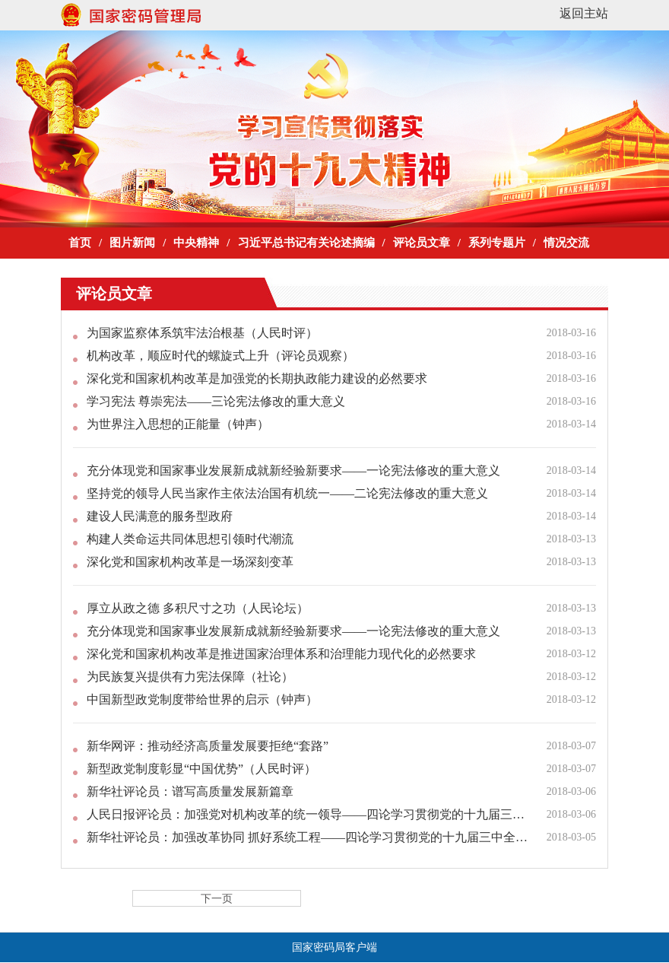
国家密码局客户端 (334, 947)
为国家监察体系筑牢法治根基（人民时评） (202, 332)
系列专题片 (496, 243)
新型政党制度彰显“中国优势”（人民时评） (201, 768)
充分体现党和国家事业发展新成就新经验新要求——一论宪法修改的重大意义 (293, 470)
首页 (79, 243)
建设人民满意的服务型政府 (160, 516)
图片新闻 (132, 243)
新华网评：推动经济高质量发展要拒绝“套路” (207, 745)
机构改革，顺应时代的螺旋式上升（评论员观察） (220, 355)
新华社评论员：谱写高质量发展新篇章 (190, 791)
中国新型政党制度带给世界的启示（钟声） (202, 699)
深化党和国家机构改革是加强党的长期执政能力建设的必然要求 (257, 378)
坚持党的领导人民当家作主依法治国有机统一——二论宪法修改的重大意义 (287, 493)
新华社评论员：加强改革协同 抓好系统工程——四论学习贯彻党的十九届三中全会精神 (309, 837)
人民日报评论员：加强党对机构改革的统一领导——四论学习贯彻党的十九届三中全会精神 (309, 814)
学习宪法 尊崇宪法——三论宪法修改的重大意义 (216, 401)
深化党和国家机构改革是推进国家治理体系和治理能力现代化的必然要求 (281, 653)
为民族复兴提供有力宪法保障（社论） (190, 676)
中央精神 (196, 243)
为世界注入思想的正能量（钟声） (178, 424)
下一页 (217, 898)
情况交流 (566, 243)
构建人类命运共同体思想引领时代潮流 (190, 538)
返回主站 (584, 13)
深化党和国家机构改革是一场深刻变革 (190, 561)
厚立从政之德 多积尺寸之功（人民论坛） (198, 608)
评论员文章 (421, 243)
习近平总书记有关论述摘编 (306, 243)
